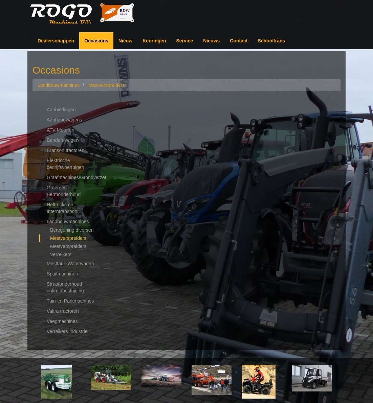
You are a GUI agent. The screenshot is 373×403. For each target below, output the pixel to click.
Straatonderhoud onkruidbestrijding (65, 287)
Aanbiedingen (61, 109)
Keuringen (154, 40)
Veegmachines (62, 321)
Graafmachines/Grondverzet (74, 177)
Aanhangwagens (64, 119)
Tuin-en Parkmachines (70, 301)
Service (184, 40)
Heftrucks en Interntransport (62, 208)
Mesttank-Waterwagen (70, 263)
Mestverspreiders (68, 238)
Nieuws (211, 40)
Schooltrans (271, 40)
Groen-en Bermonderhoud (64, 191)
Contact (238, 40)
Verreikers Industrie (67, 331)
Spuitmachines (62, 273)
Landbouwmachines (68, 221)
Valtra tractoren (63, 311)
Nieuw (125, 40)
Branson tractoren (65, 150)
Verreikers (60, 254)
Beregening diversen (71, 230)
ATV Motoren (60, 130)
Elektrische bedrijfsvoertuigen (65, 164)
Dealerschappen (56, 40)
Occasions (96, 40)
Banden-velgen (63, 140)
